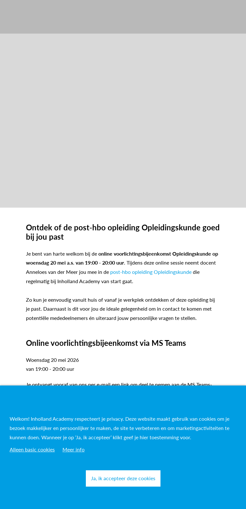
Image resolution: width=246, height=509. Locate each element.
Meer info (73, 449)
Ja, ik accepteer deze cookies (123, 478)
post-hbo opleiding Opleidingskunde (151, 272)
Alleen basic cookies (32, 449)
